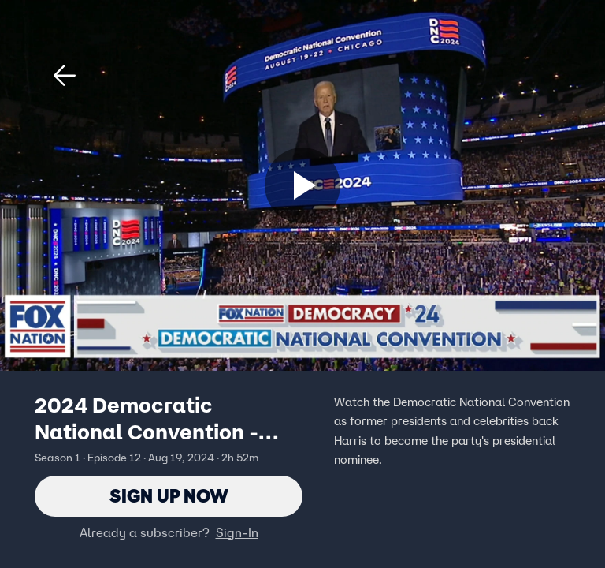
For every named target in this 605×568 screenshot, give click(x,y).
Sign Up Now (168, 495)
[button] (64, 75)
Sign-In (237, 532)
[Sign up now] (302, 185)
